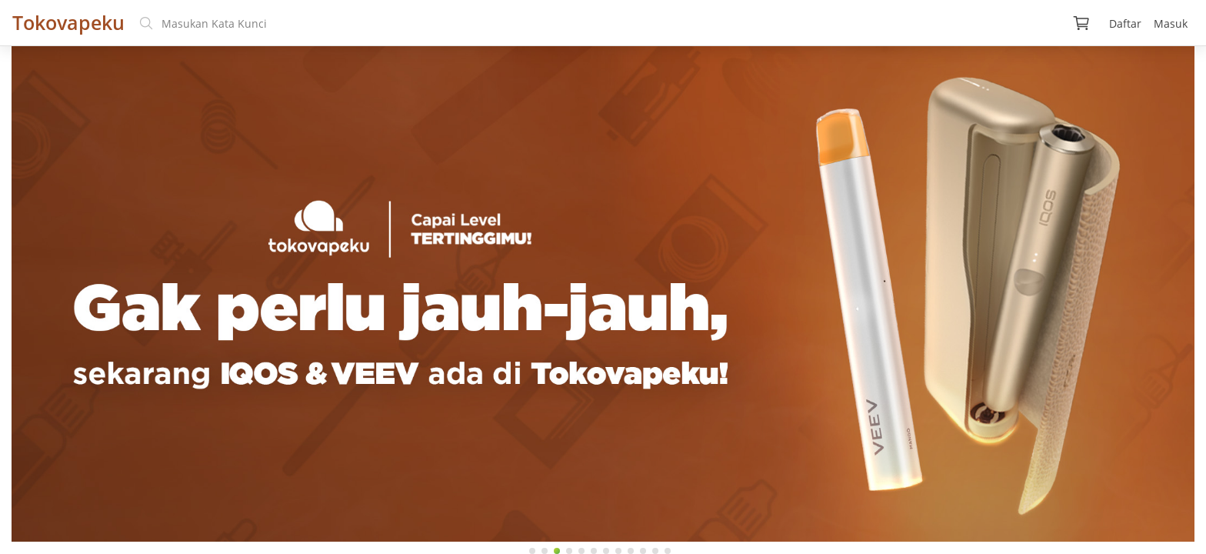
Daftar (1125, 23)
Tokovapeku (68, 22)
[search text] (595, 23)
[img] (1081, 23)
